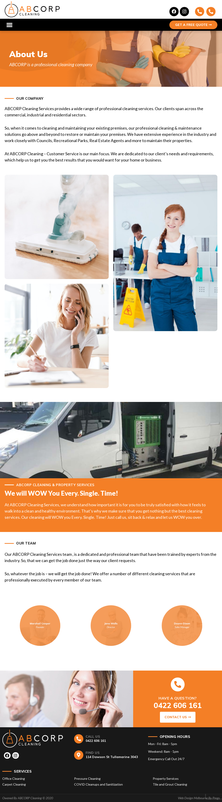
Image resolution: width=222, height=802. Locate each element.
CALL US (93, 736)
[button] (9, 25)
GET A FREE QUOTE (193, 25)
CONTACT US (178, 717)
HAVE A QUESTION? (178, 698)
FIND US (93, 753)
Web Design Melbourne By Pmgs (199, 798)
